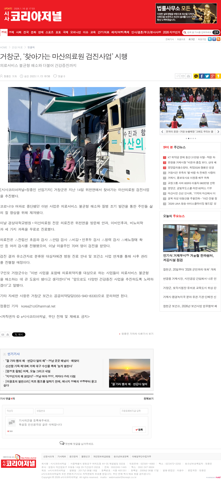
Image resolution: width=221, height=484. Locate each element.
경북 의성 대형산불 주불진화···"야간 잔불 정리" (192, 198)
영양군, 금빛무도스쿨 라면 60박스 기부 (190, 188)
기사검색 (216, 32)
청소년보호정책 (121, 456)
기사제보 (62, 456)
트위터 (207, 76)
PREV (162, 131)
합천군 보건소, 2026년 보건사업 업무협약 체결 (190, 308)
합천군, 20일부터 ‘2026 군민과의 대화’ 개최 (189, 269)
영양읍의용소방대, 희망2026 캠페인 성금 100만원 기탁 (191, 167)
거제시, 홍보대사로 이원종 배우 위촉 (188, 178)
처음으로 (181, 39)
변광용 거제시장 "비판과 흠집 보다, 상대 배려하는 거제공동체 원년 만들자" (192, 162)
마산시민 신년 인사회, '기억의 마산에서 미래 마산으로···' (191, 193)
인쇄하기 (188, 76)
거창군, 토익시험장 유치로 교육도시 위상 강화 (189, 290)
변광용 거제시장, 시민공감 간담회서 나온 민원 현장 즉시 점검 (189, 281)
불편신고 (85, 456)
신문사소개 (48, 456)
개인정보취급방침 (101, 456)
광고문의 (73, 456)
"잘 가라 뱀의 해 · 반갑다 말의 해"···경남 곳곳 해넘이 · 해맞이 (129, 373)
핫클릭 (31, 47)
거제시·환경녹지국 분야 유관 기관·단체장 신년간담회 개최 (189, 299)
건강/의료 (17, 47)
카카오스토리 (218, 76)
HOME (3, 47)
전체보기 (148, 398)
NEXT (218, 131)
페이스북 (201, 76)
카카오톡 (196, 76)
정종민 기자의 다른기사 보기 (137, 333)
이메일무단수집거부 (141, 456)
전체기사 (170, 39)
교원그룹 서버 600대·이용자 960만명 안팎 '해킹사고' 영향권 (191, 183)
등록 (139, 429)
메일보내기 (183, 76)
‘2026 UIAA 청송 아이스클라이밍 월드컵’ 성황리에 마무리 (192, 203)
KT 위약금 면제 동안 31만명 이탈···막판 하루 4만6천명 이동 (191, 157)
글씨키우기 (177, 76)
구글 (212, 76)
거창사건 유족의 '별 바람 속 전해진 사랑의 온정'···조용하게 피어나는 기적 (191, 173)
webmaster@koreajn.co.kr (122, 477)
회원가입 (202, 39)
